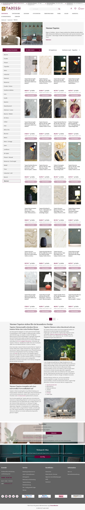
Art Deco (6, 118)
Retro (5, 70)
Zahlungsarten (26, 477)
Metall (5, 165)
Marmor (6, 181)
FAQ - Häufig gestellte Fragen (29, 487)
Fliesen (6, 62)
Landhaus (6, 149)
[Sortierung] (76, 50)
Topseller (6, 66)
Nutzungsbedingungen (41, 437)
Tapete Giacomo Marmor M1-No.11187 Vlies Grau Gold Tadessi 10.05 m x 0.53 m (31, 254)
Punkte (6, 58)
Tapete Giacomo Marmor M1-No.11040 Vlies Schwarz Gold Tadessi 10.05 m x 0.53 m (45, 124)
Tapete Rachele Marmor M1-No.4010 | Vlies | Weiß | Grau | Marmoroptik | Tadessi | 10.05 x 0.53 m (74, 297)
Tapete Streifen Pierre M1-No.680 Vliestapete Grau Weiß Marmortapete (59, 297)
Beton (5, 137)
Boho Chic (7, 129)
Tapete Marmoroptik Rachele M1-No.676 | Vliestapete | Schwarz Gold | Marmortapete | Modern (45, 297)
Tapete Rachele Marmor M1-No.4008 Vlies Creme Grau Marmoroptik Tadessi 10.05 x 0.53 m (45, 254)
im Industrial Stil (22, 395)
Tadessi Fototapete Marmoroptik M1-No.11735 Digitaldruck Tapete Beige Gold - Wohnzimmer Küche (74, 124)
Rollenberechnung (27, 484)
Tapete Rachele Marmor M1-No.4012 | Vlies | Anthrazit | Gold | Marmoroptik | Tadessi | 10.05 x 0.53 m (31, 167)
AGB (49, 440)
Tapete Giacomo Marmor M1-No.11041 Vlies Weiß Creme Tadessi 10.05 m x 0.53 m (59, 254)
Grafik (5, 98)
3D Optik (6, 153)
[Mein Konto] (71, 8)
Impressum (48, 482)
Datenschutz (48, 471)
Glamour (6, 78)
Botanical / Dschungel (10, 161)
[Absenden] (54, 433)
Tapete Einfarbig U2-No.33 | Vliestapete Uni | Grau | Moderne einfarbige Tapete (45, 210)
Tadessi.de (3, 19)
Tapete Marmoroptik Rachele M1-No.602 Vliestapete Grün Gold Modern (59, 81)
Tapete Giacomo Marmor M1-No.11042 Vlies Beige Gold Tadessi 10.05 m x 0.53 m (45, 81)
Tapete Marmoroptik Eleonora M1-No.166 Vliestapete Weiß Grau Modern (30, 124)
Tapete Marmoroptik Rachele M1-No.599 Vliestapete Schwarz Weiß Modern (73, 81)
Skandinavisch (8, 106)
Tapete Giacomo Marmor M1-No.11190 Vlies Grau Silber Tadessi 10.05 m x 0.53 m (45, 167)
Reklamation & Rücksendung (29, 479)
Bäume (6, 54)
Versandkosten (54, 505)
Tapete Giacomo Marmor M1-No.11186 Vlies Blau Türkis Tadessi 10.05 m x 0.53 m (74, 167)
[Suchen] (59, 9)
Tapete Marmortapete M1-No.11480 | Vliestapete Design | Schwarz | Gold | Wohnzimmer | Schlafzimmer (74, 210)
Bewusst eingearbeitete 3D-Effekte (58, 334)
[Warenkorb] (81, 8)
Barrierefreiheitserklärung (73, 474)
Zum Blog (42, 457)
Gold (16, 353)
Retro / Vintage (8, 141)
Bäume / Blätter (8, 114)
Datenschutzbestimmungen (24, 440)
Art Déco (48, 392)
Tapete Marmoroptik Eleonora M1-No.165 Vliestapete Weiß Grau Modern (30, 297)
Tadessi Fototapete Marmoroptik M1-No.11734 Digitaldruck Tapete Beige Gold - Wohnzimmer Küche (59, 167)
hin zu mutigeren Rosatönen (24, 341)
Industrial (6, 74)
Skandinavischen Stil (51, 385)
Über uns (70, 471)
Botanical (6, 82)
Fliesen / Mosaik (8, 157)
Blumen (6, 133)
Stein (5, 145)
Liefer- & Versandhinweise (28, 474)
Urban (5, 122)
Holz (5, 126)
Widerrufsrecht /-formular (51, 474)
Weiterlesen (48, 39)
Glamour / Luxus (8, 110)
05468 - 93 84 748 (18, 3)
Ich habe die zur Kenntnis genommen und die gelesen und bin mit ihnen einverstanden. (41, 440)
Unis (5, 94)
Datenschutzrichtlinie (28, 437)
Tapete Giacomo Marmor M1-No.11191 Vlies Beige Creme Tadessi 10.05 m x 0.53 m (59, 210)
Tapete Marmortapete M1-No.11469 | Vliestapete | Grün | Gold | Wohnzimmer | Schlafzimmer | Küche (30, 210)
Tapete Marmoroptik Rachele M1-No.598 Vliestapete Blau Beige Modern (74, 254)
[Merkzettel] (75, 8)
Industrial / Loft (8, 173)
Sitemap (24, 490)
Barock (6, 177)
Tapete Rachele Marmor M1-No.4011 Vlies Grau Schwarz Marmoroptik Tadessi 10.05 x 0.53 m (60, 124)
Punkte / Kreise (8, 86)
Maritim (6, 102)
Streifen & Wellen (9, 90)
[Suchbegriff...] (43, 9)
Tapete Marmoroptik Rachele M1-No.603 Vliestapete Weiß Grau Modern (30, 81)
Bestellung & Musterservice (29, 471)
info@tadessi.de (6, 4)
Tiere (5, 169)
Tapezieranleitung (27, 482)
